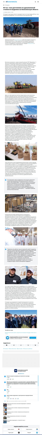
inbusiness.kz (30, 43)
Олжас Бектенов (17, 39)
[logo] (19, 1)
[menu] (4, 1)
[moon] (35, 1)
